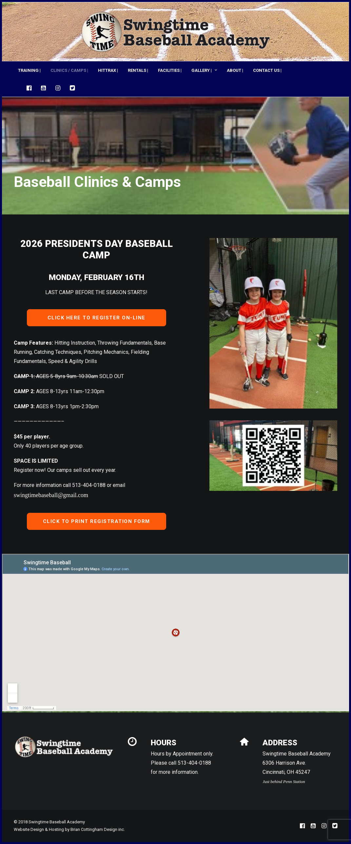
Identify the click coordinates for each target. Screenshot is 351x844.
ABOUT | (235, 70)
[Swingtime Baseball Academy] (175, 31)
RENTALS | (138, 70)
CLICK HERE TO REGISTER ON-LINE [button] (97, 318)
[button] (31, 88)
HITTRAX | (108, 70)
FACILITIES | (170, 70)
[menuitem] (29, 70)
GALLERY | (204, 70)
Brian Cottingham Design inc (97, 829)
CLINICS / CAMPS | (69, 70)
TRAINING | (29, 70)
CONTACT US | (267, 70)
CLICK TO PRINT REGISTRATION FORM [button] (96, 521)
